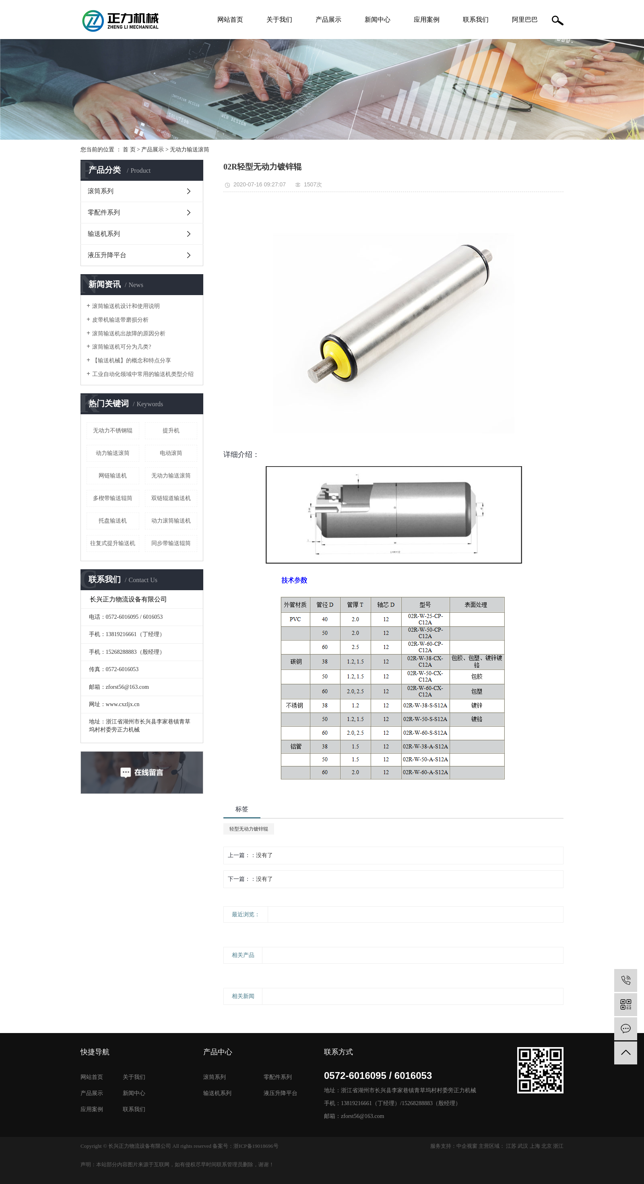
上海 (535, 1146)
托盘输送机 (113, 521)
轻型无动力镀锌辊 (248, 829)
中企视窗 (466, 1146)
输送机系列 (104, 233)
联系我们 (476, 19)
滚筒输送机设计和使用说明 (126, 306)
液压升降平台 (107, 255)
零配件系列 (104, 212)
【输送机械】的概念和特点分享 (131, 360)
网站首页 (230, 19)
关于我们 (279, 19)
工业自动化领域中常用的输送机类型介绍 (143, 374)
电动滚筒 (171, 453)
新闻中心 (377, 19)
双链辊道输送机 (171, 498)
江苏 (511, 1146)
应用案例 (427, 19)
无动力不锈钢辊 (112, 431)
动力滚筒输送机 (171, 521)
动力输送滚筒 (113, 453)
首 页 (129, 150)
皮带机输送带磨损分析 (120, 320)
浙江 (558, 1146)
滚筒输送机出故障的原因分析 (128, 334)
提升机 (171, 431)
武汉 (523, 1146)
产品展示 (328, 19)
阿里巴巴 (525, 19)
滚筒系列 (101, 191)
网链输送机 (113, 476)
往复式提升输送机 (112, 543)
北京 (546, 1146)
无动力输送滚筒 (189, 150)
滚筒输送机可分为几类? (121, 347)
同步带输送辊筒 (171, 543)
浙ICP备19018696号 (255, 1146)
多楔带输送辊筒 (112, 498)
